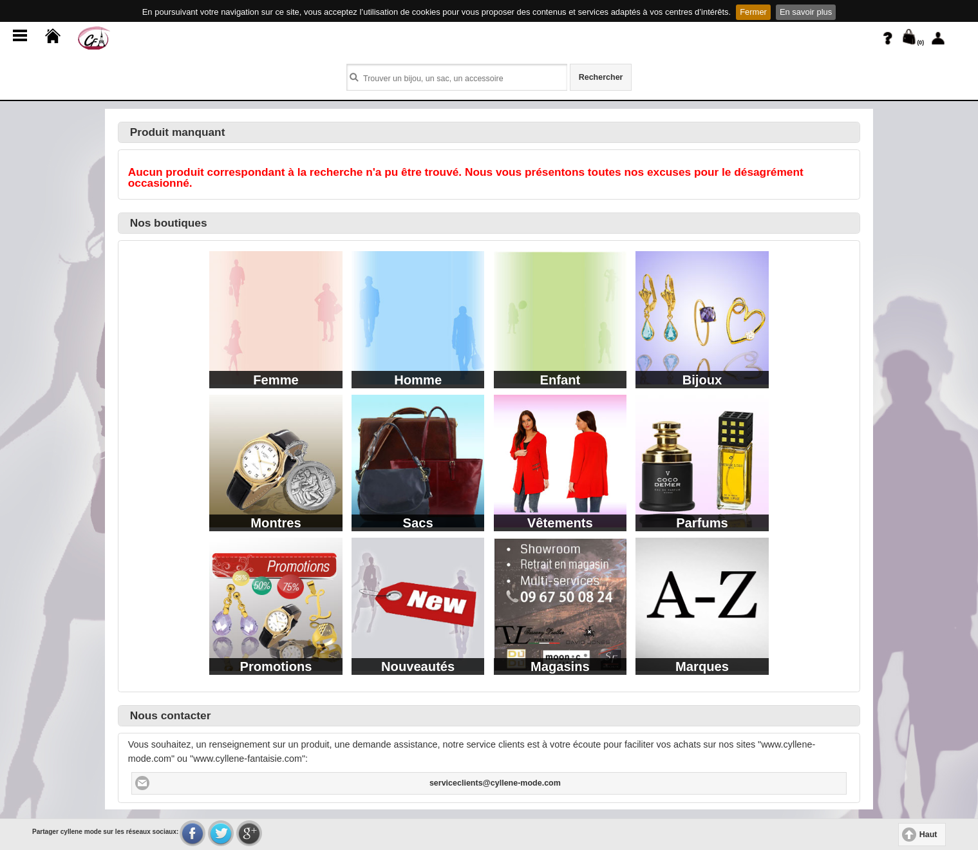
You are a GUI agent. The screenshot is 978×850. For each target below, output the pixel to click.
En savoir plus (806, 12)
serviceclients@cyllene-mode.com (495, 783)
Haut (928, 834)
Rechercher (601, 77)
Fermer (753, 12)
